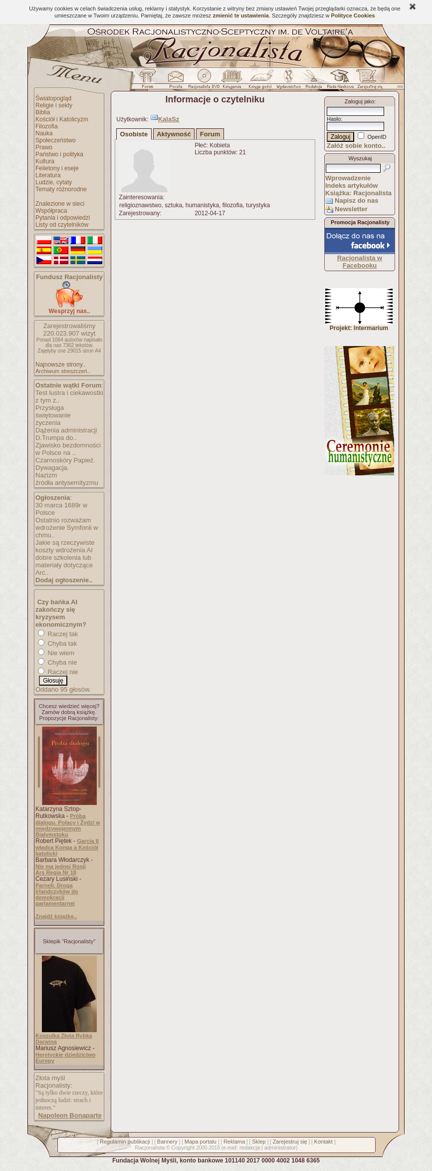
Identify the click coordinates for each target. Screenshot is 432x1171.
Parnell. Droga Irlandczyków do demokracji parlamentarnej (56, 894)
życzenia (48, 422)
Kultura (44, 161)
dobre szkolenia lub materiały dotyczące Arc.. (64, 565)
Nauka (44, 133)
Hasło (334, 119)
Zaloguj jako (359, 101)
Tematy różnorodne (61, 189)
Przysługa (49, 407)
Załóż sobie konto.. (356, 145)
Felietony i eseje (57, 168)
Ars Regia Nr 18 (55, 872)
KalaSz (169, 119)
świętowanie (53, 415)
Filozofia (46, 126)
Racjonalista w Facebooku (359, 261)
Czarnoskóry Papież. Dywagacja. (65, 463)
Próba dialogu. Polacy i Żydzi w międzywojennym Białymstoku (67, 825)
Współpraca (51, 210)
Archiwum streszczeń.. (62, 371)
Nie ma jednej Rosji (60, 866)
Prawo (43, 147)
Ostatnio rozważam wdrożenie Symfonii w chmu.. (66, 527)
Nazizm (46, 475)
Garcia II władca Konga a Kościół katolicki (67, 847)
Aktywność (174, 134)
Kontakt (323, 1142)
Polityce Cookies (353, 15)
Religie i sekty (53, 105)
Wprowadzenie (348, 178)
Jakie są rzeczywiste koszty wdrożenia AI (64, 546)
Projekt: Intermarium (359, 325)
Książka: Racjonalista (358, 193)
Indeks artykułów (351, 185)
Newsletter (351, 209)
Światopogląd (53, 98)
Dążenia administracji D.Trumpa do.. (66, 433)
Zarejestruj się (290, 1142)
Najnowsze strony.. (60, 364)
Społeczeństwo (55, 140)
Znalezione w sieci (59, 203)
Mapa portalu (200, 1142)
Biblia (42, 112)
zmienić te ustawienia (240, 15)
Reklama (234, 1142)
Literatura (48, 175)
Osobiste (134, 134)
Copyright (183, 1148)
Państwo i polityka (59, 154)
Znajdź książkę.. (56, 916)
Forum (210, 134)
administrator (280, 1148)
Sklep (259, 1142)
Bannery (167, 1142)
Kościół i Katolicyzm (61, 119)
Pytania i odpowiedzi (62, 217)
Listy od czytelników (61, 224)
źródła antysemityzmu (66, 482)
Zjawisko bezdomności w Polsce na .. (68, 448)
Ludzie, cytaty (53, 182)
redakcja (249, 1148)
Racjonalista (150, 1148)
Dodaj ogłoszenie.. (63, 580)
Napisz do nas (356, 200)
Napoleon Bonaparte (70, 1115)
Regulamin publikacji (125, 1142)
